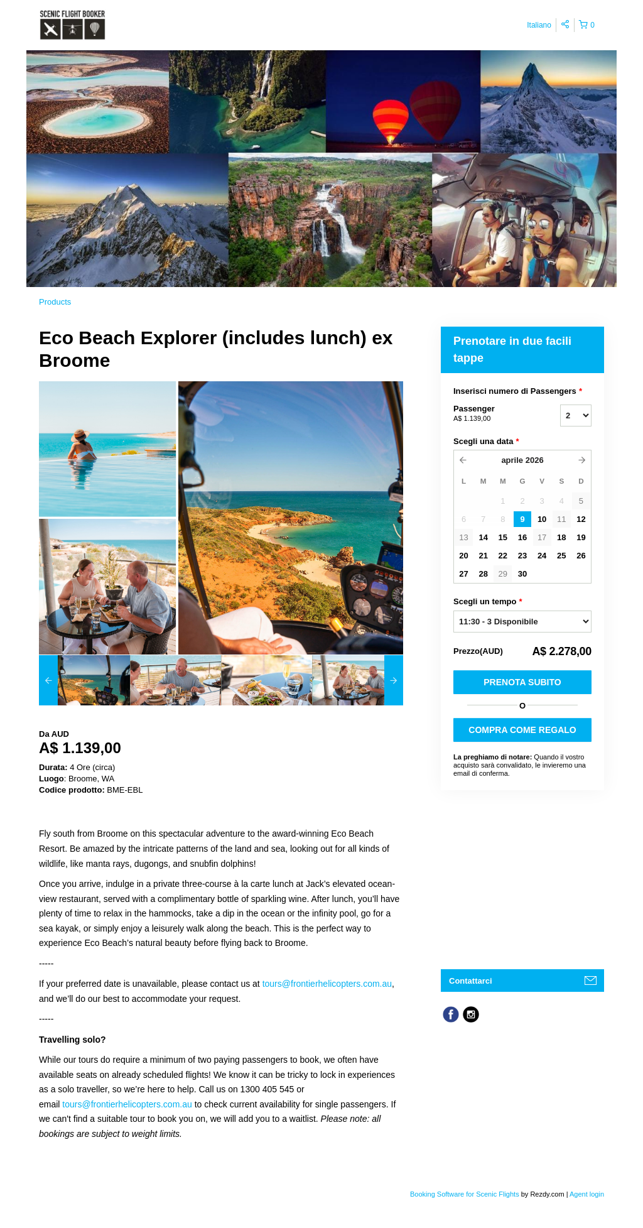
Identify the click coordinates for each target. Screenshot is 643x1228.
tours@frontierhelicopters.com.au (327, 984)
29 (503, 574)
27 (463, 574)
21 (482, 555)
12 (580, 519)
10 (542, 519)
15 (503, 537)
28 (482, 574)
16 (522, 537)
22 (503, 555)
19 (580, 537)
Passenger (491, 414)
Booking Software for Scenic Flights (465, 1194)
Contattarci (470, 981)
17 (542, 537)
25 (561, 555)
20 (463, 555)
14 (482, 537)
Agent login (587, 1194)
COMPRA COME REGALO (522, 730)
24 (542, 555)
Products (55, 302)
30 (522, 574)
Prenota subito (522, 682)
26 (580, 555)
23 (522, 555)
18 (561, 537)
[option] (84, 680)
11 (561, 519)
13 (463, 537)
